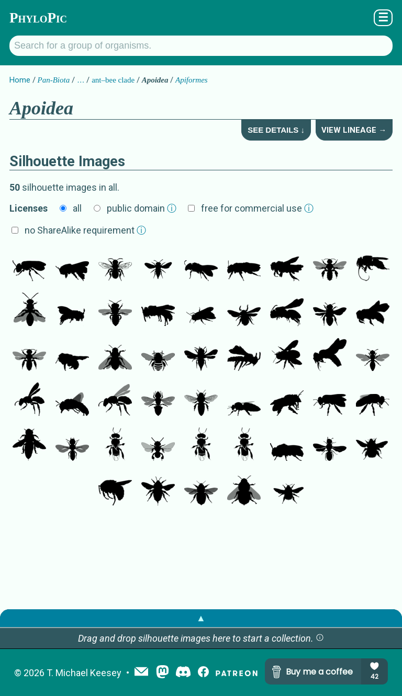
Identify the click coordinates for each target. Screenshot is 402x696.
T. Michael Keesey (84, 672)
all (77, 208)
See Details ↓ (276, 129)
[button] (320, 638)
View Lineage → (353, 130)
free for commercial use (257, 208)
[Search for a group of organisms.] (201, 46)
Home (19, 80)
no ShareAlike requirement (85, 230)
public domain (141, 208)
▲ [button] (201, 617)
